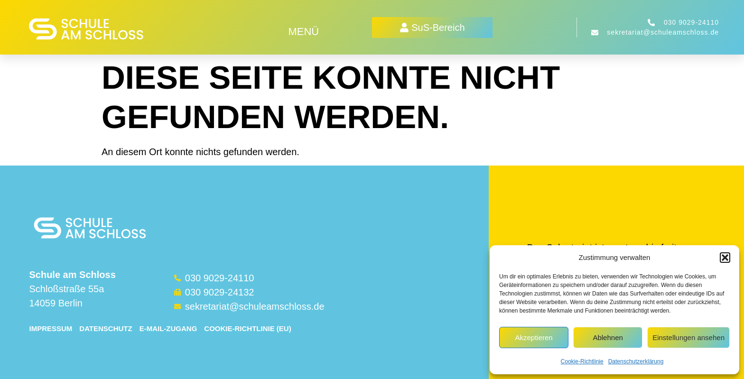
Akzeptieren (533, 337)
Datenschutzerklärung (636, 361)
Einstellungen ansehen (688, 337)
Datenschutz (105, 328)
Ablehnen (608, 337)
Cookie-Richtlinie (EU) (247, 328)
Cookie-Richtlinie (582, 361)
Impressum (50, 328)
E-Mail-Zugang (168, 328)
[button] (725, 257)
